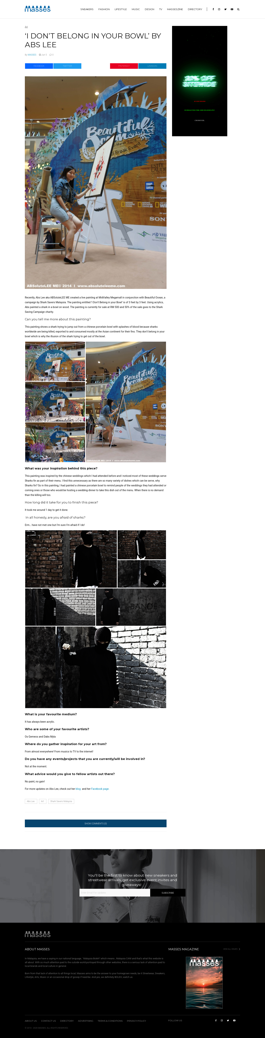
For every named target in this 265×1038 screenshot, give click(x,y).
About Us (31, 1021)
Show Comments (96, 823)
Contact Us (48, 1021)
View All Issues (231, 949)
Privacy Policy (136, 1021)
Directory (67, 1021)
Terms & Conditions (110, 1021)
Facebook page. (100, 788)
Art (26, 27)
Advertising (85, 1021)
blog (78, 788)
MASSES (32, 55)
